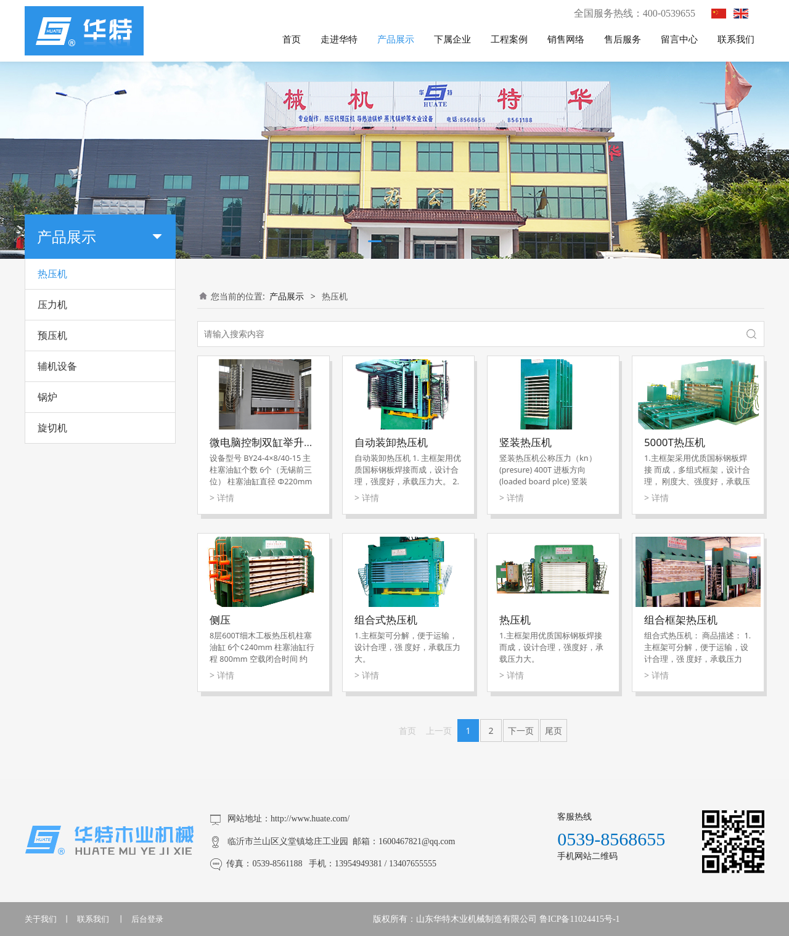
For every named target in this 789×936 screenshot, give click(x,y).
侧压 (220, 619)
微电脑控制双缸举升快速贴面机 (283, 442)
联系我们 (735, 39)
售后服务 (622, 39)
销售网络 (565, 39)
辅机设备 (57, 366)
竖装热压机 (525, 442)
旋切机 (52, 427)
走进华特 (339, 39)
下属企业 (452, 39)
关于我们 (41, 919)
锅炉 (47, 397)
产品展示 (395, 39)
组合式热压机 (385, 619)
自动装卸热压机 (391, 442)
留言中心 (679, 39)
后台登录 (147, 919)
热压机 (52, 273)
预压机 (52, 335)
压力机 (52, 304)
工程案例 (509, 39)
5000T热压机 (674, 442)
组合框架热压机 (680, 619)
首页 (291, 39)
